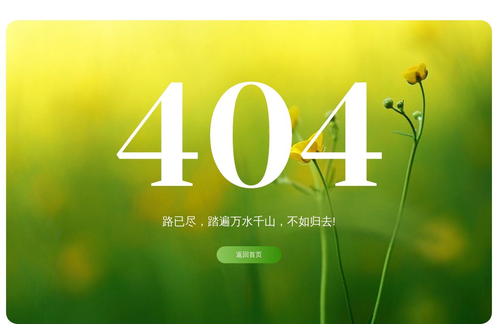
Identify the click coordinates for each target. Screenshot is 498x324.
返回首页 (249, 254)
